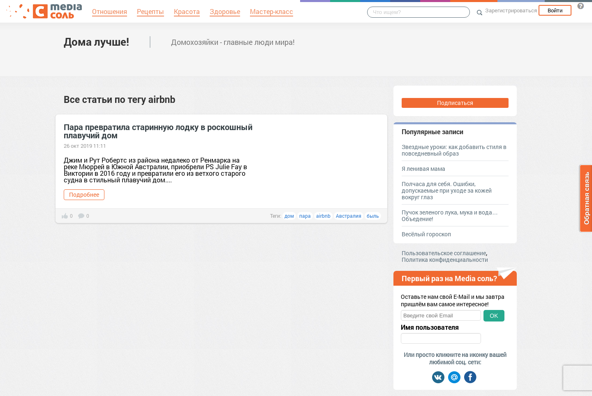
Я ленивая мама (423, 168)
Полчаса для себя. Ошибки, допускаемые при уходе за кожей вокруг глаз (447, 190)
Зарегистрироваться (511, 10)
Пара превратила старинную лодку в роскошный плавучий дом (158, 131)
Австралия (348, 215)
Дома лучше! (96, 42)
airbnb (323, 215)
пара (305, 215)
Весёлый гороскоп (426, 234)
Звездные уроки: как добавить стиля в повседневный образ (454, 150)
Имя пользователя (430, 327)
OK (494, 315)
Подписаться (455, 103)
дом (289, 215)
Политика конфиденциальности (445, 259)
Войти (555, 10)
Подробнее (84, 194)
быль (373, 215)
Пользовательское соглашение (444, 253)
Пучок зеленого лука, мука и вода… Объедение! (450, 215)
